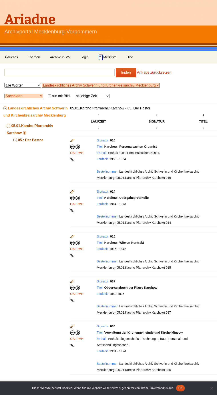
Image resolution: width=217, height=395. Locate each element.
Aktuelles (11, 57)
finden (126, 72)
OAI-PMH (77, 153)
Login (84, 57)
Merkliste (107, 57)
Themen (34, 57)
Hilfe (129, 57)
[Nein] (211, 388)
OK (180, 388)
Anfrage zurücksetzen (154, 72)
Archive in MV (60, 57)
